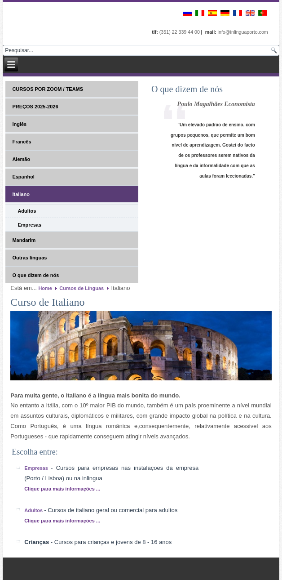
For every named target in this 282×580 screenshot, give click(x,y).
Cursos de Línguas (81, 288)
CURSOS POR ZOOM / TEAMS (47, 89)
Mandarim (23, 240)
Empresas (29, 225)
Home (45, 288)
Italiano (21, 194)
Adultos (27, 211)
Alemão (21, 159)
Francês (21, 141)
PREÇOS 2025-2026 (35, 106)
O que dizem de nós (35, 275)
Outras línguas (29, 257)
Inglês (19, 124)
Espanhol (23, 176)
